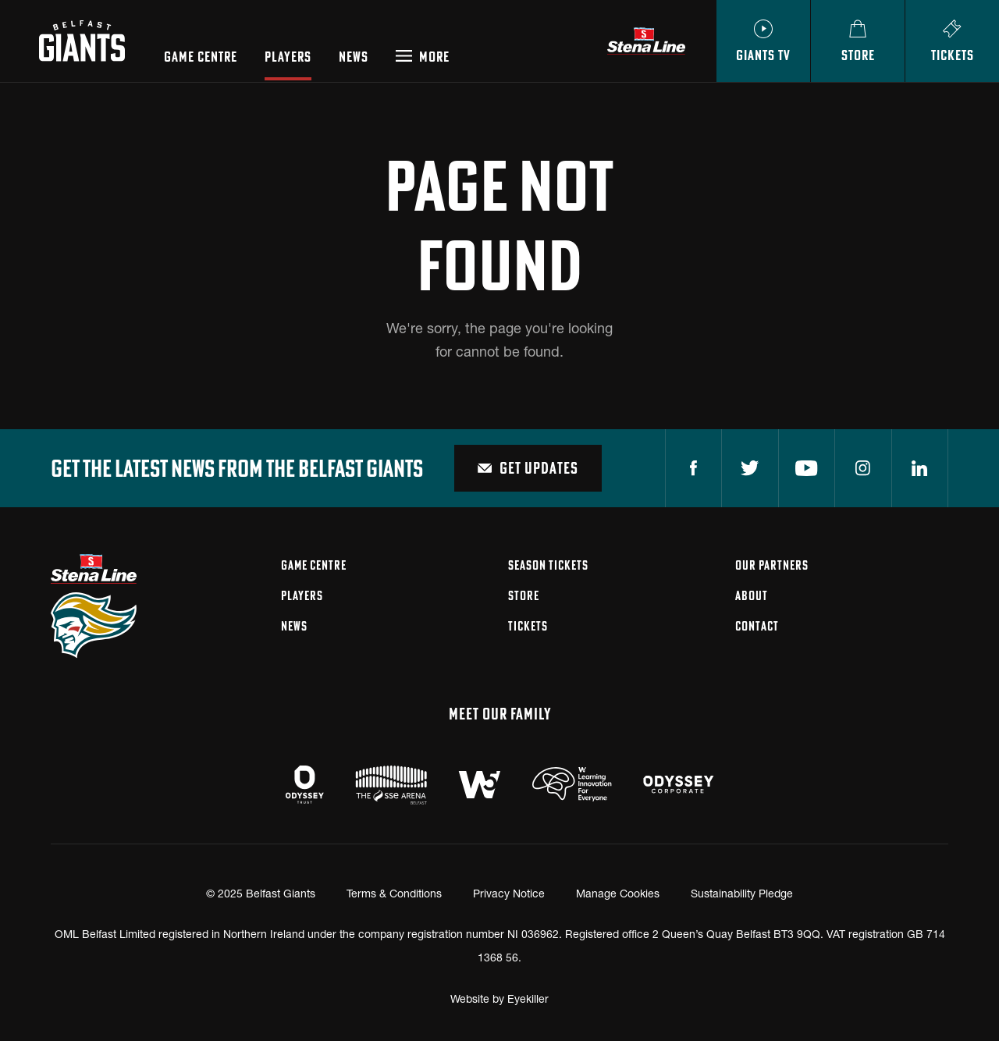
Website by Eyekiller (499, 998)
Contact (757, 626)
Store (523, 595)
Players (288, 57)
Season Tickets (548, 565)
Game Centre (200, 57)
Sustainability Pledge (742, 893)
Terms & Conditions (394, 893)
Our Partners (772, 565)
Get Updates (528, 468)
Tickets (528, 626)
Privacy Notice (509, 893)
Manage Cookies (617, 893)
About (751, 595)
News (353, 57)
